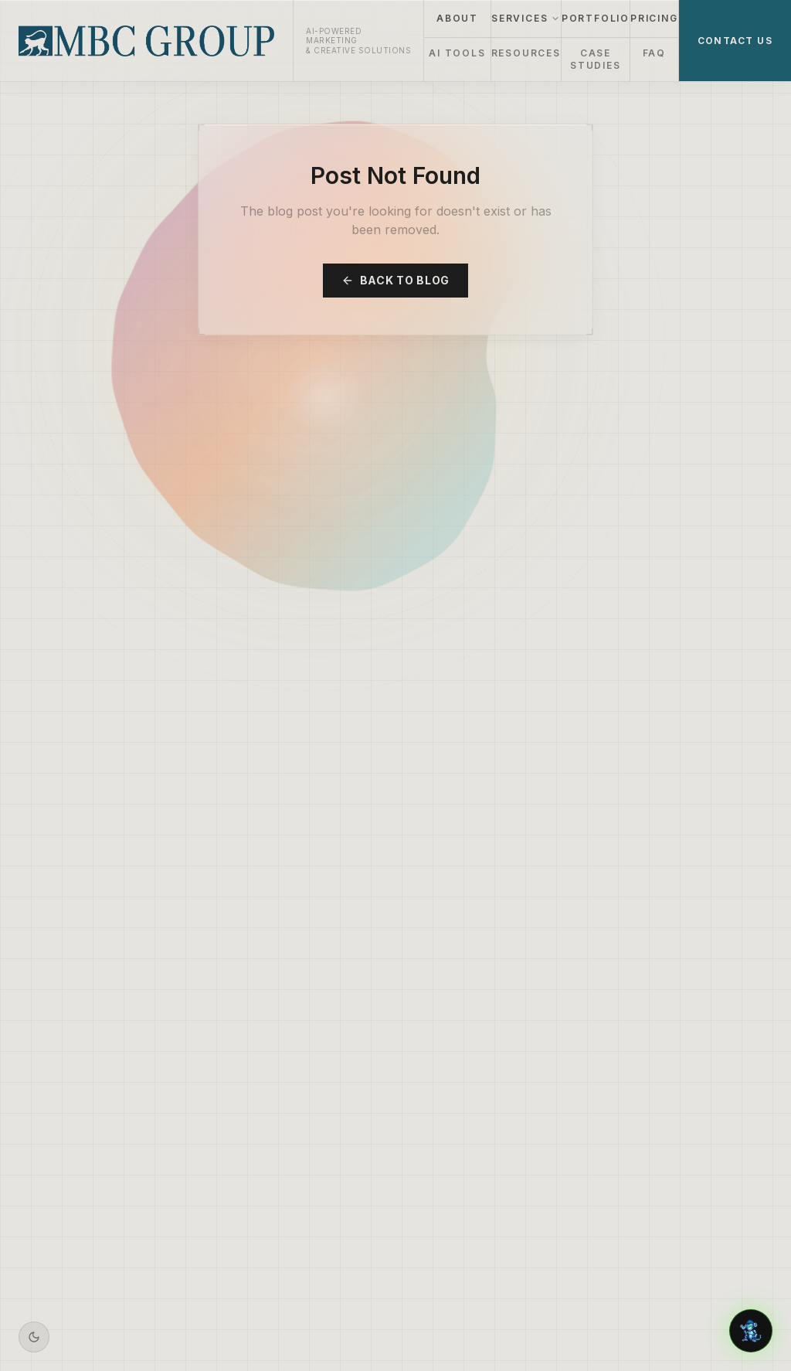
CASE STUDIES (595, 59)
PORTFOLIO (596, 18)
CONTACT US (735, 40)
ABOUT (457, 18)
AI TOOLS (457, 53)
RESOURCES (526, 53)
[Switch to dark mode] (34, 1337)
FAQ (654, 53)
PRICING (654, 18)
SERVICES (525, 18)
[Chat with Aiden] (750, 1330)
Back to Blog (395, 280)
